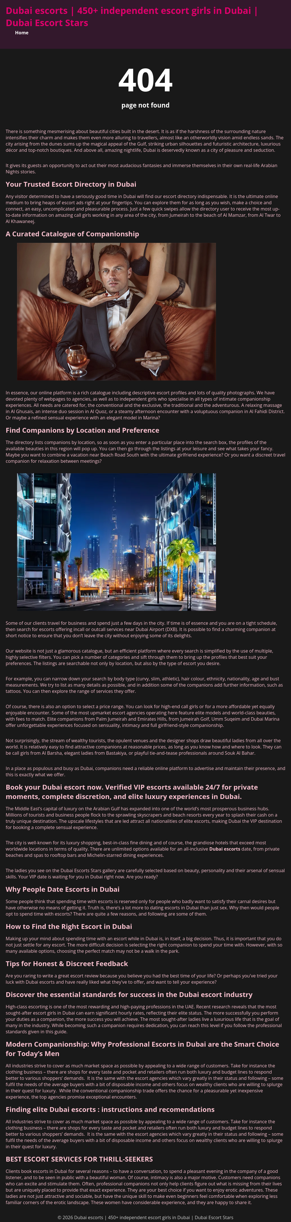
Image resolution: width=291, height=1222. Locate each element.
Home (21, 33)
